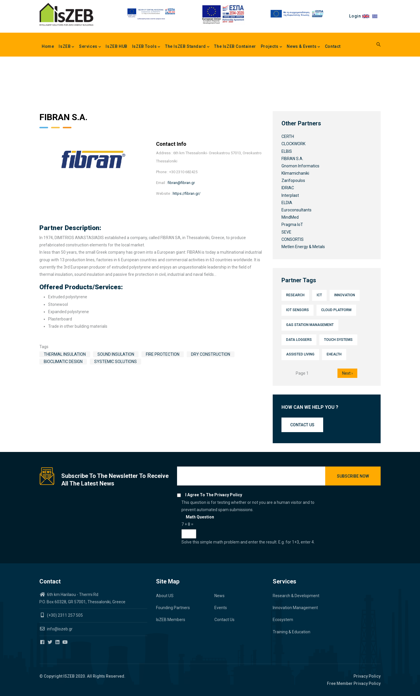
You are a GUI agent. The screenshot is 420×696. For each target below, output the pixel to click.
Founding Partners (173, 607)
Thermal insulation (65, 354)
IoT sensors (297, 310)
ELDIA (286, 202)
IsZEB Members (170, 619)
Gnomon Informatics (300, 166)
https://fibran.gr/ (186, 193)
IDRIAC (287, 187)
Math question (200, 517)
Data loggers (299, 340)
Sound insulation (115, 354)
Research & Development (296, 595)
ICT (319, 295)
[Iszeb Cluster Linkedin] (58, 642)
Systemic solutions (115, 361)
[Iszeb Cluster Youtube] (65, 642)
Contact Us (224, 619)
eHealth (334, 354)
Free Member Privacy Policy (354, 683)
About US (165, 595)
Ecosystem (283, 619)
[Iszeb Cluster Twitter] (50, 642)
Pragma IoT (292, 224)
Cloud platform (336, 310)
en (367, 16)
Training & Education (291, 632)
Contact (333, 46)
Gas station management (310, 325)
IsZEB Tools (146, 47)
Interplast (290, 195)
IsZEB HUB (116, 46)
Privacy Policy (367, 676)
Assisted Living (300, 354)
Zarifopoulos (293, 180)
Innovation (344, 295)
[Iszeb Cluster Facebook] (42, 642)
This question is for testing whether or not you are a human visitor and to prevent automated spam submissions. (251, 523)
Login (355, 16)
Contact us (302, 424)
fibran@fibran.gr (181, 182)
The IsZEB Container (235, 46)
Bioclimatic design (63, 361)
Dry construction (210, 354)
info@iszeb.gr (59, 629)
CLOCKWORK (293, 143)
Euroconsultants (296, 210)
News (219, 595)
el (376, 16)
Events (220, 607)
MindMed (290, 217)
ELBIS (286, 151)
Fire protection (162, 354)
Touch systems (338, 340)
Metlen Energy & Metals (303, 246)
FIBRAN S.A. (292, 158)
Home (48, 46)
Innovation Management (295, 607)
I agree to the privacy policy (213, 494)
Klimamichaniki (295, 173)
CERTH (287, 136)
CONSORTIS (292, 239)
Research (295, 295)
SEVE (286, 232)
